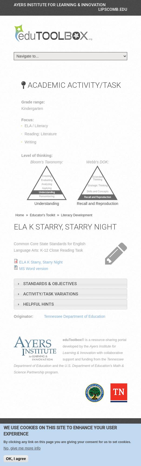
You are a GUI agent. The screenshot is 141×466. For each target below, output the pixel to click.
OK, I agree (16, 459)
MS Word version (33, 268)
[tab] (70, 284)
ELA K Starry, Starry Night (41, 262)
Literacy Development (76, 215)
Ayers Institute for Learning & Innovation (60, 4)
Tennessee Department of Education (74, 316)
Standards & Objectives (50, 283)
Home (19, 215)
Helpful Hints (38, 304)
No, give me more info (22, 448)
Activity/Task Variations (50, 294)
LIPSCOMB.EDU (112, 9)
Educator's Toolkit (42, 215)
